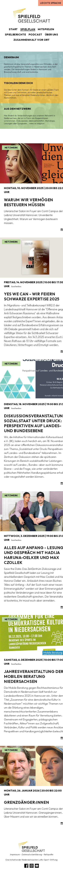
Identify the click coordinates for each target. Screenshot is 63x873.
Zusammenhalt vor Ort (31, 39)
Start (13, 29)
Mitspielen (46, 29)
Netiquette (48, 854)
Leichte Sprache (50, 2)
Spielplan (27, 29)
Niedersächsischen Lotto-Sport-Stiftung (39, 859)
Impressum (15, 854)
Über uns (51, 34)
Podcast (35, 34)
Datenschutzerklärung (32, 854)
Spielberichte (15, 34)
